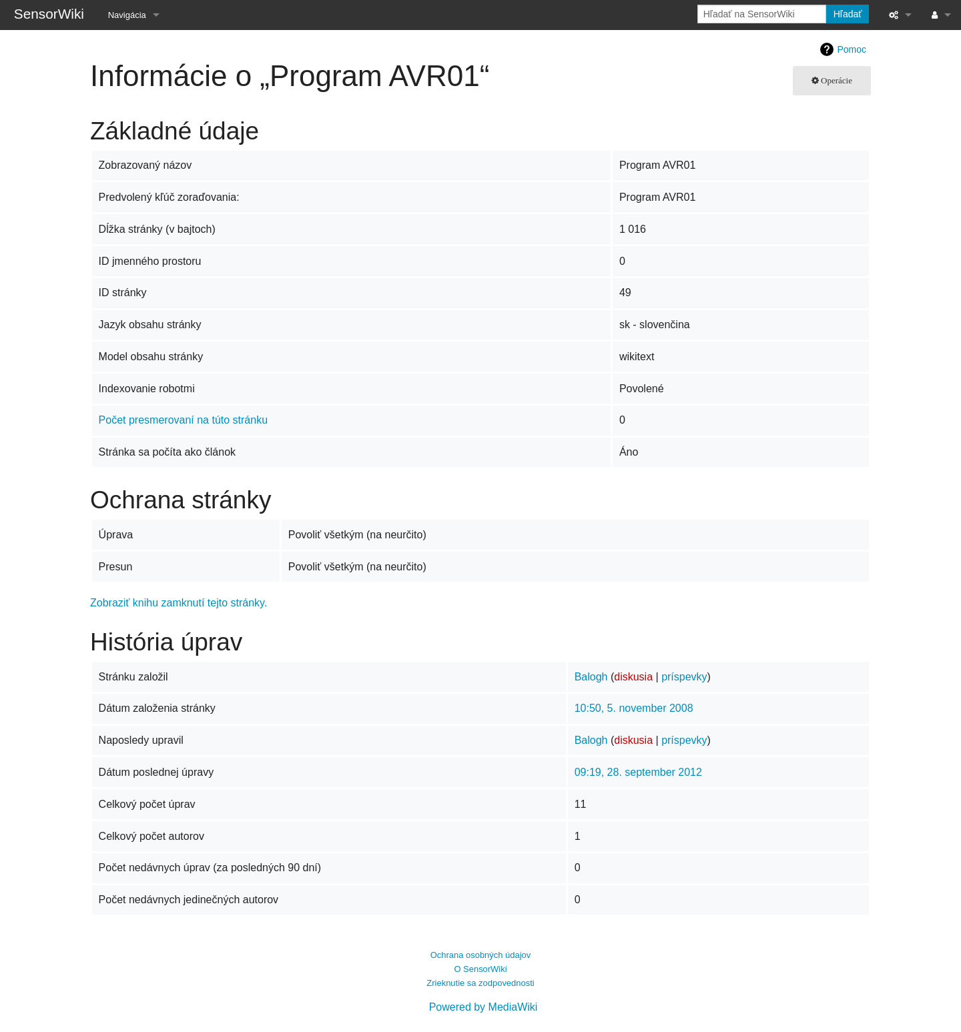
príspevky (684, 676)
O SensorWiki (480, 969)
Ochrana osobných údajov (480, 955)
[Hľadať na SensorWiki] (761, 14)
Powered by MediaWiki (483, 1007)
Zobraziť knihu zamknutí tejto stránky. (178, 602)
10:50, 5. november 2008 (634, 708)
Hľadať (848, 14)
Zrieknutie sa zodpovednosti (480, 983)
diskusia (633, 676)
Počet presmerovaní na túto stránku (183, 420)
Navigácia (127, 15)
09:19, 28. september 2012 (638, 772)
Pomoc (851, 49)
